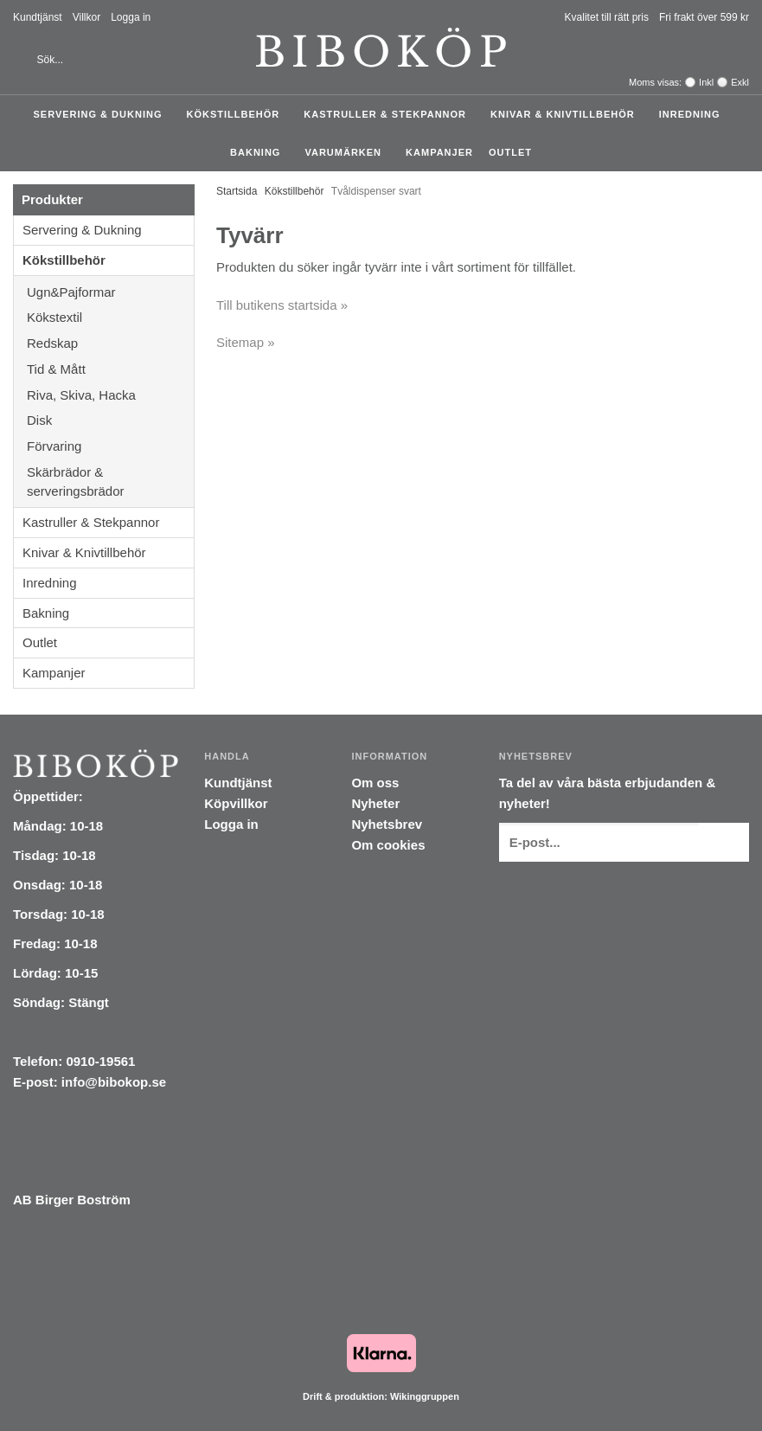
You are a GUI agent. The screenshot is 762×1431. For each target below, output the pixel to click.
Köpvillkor (235, 803)
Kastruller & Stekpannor (389, 114)
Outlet (510, 152)
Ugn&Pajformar (110, 292)
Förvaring (110, 446)
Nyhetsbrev (386, 824)
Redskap (110, 343)
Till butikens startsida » (282, 305)
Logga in (130, 17)
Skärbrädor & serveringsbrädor (110, 481)
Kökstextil (110, 317)
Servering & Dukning (101, 114)
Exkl (740, 82)
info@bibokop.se (113, 1082)
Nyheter (375, 803)
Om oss (375, 782)
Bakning (259, 152)
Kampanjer (439, 152)
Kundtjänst (37, 17)
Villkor (86, 17)
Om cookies (388, 844)
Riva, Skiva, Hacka (110, 395)
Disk (110, 420)
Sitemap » (245, 342)
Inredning (694, 114)
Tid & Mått (110, 369)
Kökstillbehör (237, 114)
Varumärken (347, 152)
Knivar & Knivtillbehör (567, 114)
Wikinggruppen (424, 1396)
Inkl (706, 82)
